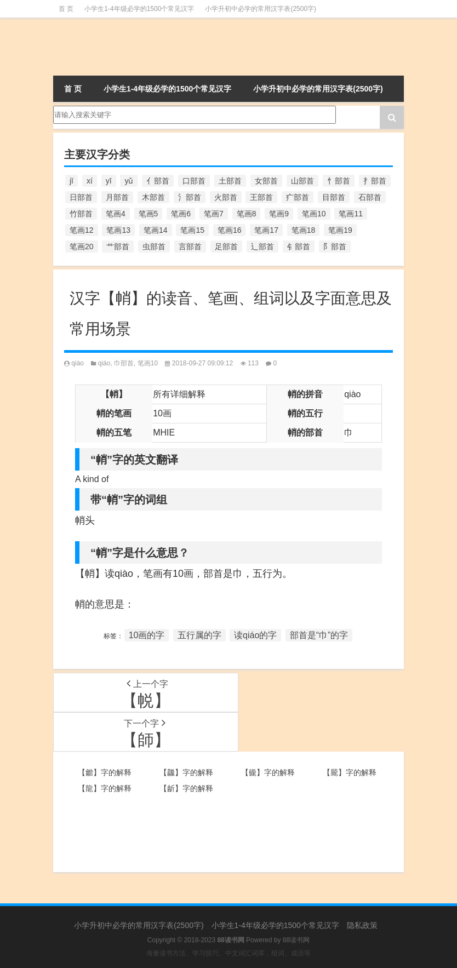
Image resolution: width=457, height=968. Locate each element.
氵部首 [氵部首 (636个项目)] (189, 197)
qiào (77, 363)
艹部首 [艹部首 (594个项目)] (117, 246)
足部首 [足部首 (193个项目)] (226, 246)
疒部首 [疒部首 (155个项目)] (297, 197)
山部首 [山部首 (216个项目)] (302, 180)
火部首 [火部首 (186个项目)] (225, 197)
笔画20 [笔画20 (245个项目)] (82, 246)
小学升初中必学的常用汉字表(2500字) (260, 9)
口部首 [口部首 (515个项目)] (193, 180)
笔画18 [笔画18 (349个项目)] (304, 230)
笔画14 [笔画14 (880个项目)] (156, 230)
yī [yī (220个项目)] (109, 180)
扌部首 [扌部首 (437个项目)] (374, 180)
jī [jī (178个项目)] (71, 180)
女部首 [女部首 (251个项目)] (266, 180)
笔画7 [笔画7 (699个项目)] (214, 213)
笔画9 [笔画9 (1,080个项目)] (279, 213)
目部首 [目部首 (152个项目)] (333, 197)
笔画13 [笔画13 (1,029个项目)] (118, 230)
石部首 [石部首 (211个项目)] (369, 197)
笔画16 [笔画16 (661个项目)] (230, 230)
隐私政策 (362, 925)
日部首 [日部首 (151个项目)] (81, 197)
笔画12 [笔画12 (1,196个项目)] (82, 230)
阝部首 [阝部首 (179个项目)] (334, 246)
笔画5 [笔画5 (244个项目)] (148, 213)
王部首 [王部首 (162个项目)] (261, 197)
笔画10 (148, 363)
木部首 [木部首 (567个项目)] (153, 197)
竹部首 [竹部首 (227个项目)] (81, 213)
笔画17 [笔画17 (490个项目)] (266, 230)
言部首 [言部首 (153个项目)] (190, 246)
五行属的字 (199, 635)
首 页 (66, 9)
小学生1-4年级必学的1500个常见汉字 (139, 9)
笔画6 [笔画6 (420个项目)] (181, 213)
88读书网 (296, 940)
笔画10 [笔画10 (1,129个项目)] (314, 213)
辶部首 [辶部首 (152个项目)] (262, 246)
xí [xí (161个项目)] (90, 180)
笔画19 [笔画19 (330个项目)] (340, 230)
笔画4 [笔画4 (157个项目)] (115, 213)
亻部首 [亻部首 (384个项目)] (157, 180)
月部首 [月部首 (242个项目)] (117, 197)
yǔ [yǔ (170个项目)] (128, 180)
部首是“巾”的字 (319, 635)
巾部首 (124, 363)
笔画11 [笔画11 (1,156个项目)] (351, 213)
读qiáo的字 (255, 635)
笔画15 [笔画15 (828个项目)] (192, 230)
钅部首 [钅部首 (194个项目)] (298, 246)
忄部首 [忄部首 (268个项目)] (338, 180)
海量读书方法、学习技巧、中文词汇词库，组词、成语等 (228, 953)
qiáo (104, 363)
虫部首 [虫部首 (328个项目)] (153, 246)
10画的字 (147, 635)
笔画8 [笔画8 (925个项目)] (246, 213)
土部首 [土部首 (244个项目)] (230, 180)
